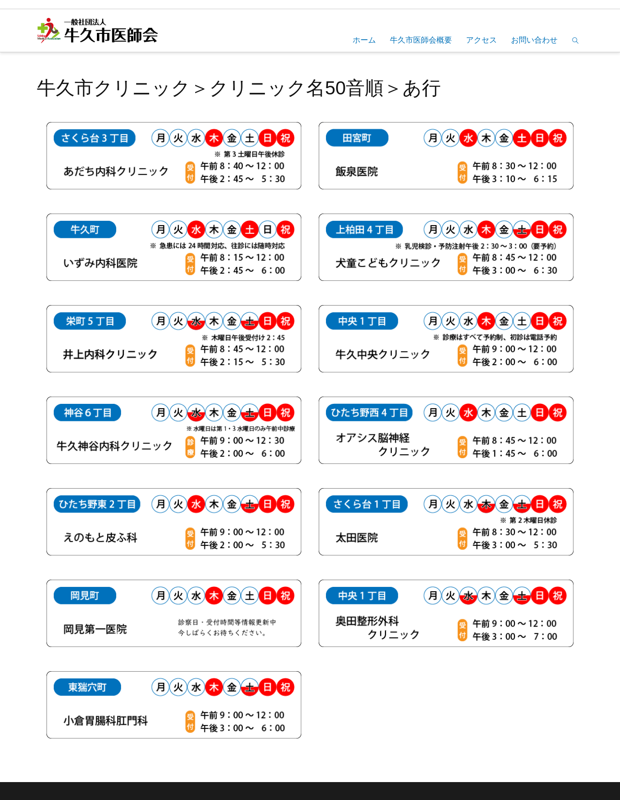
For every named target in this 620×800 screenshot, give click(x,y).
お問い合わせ (534, 40)
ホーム (364, 40)
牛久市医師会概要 (421, 40)
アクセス (481, 40)
